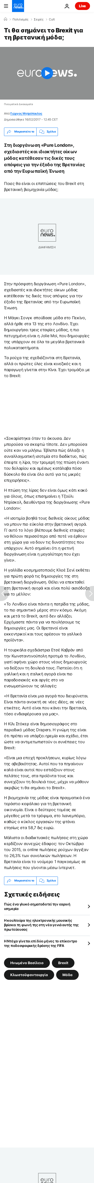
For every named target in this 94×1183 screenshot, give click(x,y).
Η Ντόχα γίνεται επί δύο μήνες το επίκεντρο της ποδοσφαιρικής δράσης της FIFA (40, 943)
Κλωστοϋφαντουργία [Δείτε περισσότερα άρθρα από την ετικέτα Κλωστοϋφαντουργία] (29, 974)
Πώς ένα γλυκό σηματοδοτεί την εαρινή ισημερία (37, 906)
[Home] (5, 19)
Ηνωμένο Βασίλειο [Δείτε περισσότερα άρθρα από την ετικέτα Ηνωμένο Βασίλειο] (27, 962)
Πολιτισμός (20, 19)
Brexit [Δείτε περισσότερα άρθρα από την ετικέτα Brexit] (63, 962)
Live (82, 6)
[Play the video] (47, 73)
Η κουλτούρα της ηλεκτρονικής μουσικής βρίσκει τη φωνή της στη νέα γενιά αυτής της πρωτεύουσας (41, 924)
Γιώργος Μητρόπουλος (26, 113)
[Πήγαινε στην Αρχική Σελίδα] (18, 6)
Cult (52, 19)
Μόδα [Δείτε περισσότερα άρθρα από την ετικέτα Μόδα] (67, 974)
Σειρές (38, 19)
